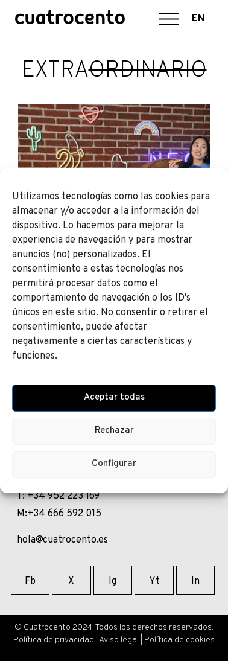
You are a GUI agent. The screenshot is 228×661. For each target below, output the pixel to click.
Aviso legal (119, 640)
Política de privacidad (53, 640)
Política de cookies (179, 640)
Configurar (114, 464)
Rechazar (114, 430)
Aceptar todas (114, 397)
